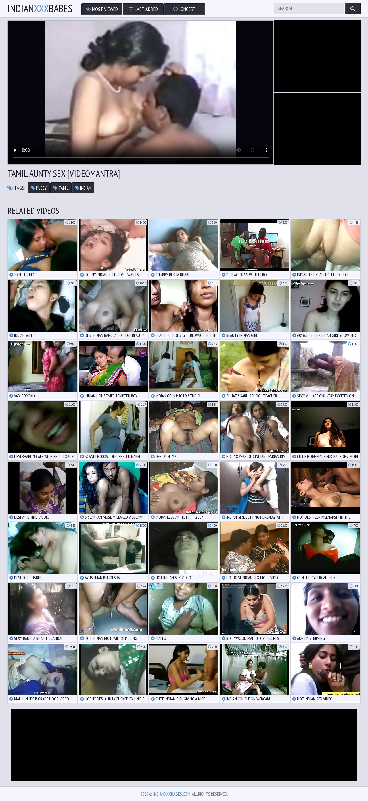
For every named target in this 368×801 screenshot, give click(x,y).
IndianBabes (39, 8)
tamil (60, 188)
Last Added (143, 9)
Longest (184, 9)
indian (83, 188)
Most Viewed (102, 9)
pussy (39, 188)
